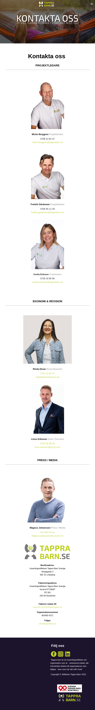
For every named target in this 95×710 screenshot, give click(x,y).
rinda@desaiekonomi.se (47, 377)
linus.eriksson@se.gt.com (47, 447)
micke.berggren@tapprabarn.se (47, 142)
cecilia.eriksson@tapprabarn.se (47, 282)
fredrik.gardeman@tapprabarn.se (47, 212)
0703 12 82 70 (47, 373)
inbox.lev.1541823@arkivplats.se (47, 607)
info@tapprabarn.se (47, 624)
